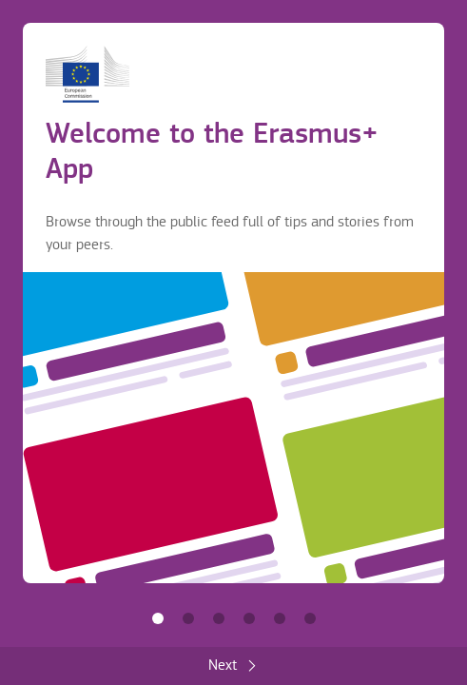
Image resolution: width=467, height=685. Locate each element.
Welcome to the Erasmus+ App (158, 618)
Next (222, 665)
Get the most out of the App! (310, 618)
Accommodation (279, 618)
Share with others (218, 618)
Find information (188, 618)
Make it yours (249, 618)
